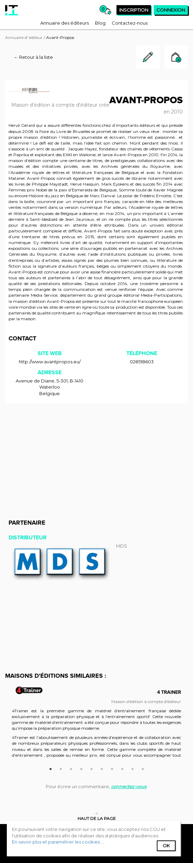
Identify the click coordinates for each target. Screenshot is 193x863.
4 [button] (81, 768)
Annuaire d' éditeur (24, 37)
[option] (96, 726)
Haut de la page (97, 818)
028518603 (142, 361)
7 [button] (112, 768)
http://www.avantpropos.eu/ (50, 361)
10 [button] (142, 768)
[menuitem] (64, 23)
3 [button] (71, 768)
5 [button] (91, 768)
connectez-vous (128, 786)
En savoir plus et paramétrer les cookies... (57, 842)
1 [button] (50, 768)
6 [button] (101, 768)
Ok (166, 845)
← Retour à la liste (33, 57)
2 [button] (60, 768)
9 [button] (132, 768)
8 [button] (122, 768)
